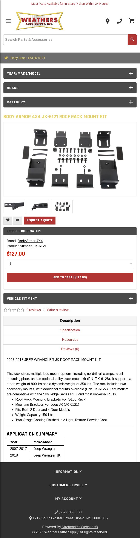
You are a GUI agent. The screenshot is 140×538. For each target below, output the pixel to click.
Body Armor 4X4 (30, 241)
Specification (70, 330)
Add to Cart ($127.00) (70, 277)
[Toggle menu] (8, 21)
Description (70, 320)
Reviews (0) (70, 349)
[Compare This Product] (17, 221)
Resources (70, 339)
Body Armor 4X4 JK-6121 (28, 58)
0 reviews (33, 310)
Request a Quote (39, 220)
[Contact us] (107, 21)
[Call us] (119, 21)
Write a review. (58, 310)
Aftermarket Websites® (80, 527)
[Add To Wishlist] (7, 221)
